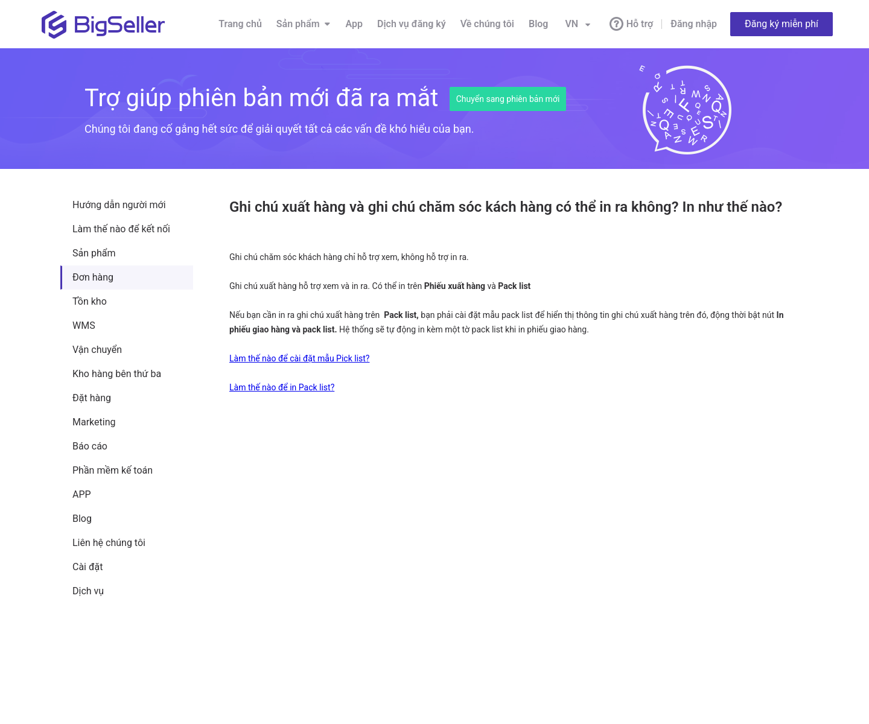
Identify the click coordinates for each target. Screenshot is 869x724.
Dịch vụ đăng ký (411, 24)
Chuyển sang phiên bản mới (508, 99)
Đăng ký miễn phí (781, 24)
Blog (538, 24)
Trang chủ (240, 24)
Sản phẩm (303, 24)
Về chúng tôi (487, 24)
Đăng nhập (693, 24)
